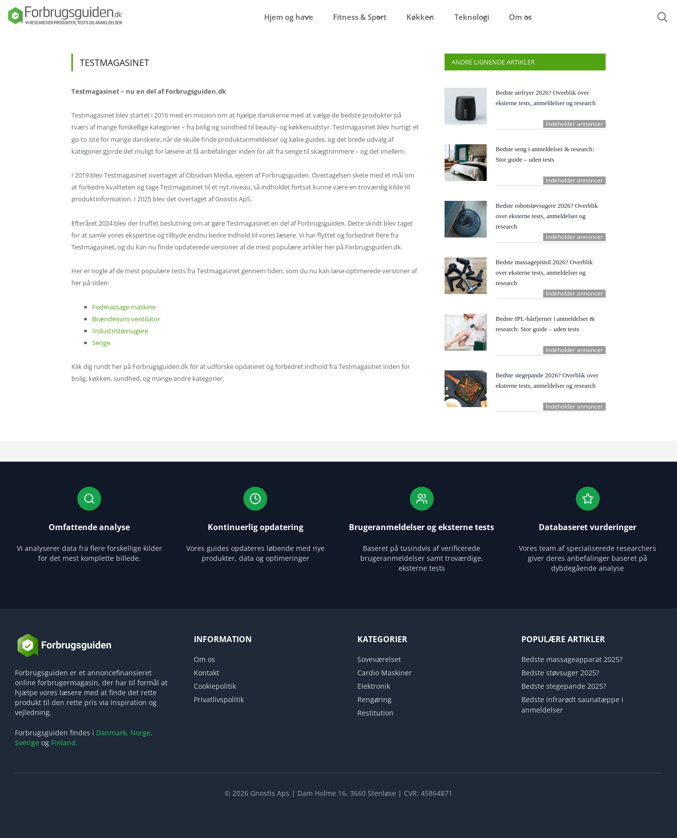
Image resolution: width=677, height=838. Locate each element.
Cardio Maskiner (384, 672)
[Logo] (64, 24)
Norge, (141, 732)
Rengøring (374, 699)
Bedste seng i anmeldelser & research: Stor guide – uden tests (545, 154)
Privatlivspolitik (219, 699)
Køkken (411, 17)
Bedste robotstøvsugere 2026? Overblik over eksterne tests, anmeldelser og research (547, 216)
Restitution (375, 713)
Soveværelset (379, 659)
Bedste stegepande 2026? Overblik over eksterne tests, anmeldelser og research (547, 380)
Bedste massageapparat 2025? (571, 659)
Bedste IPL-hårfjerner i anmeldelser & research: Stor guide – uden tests (545, 324)
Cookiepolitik (215, 686)
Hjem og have (255, 17)
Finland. (64, 742)
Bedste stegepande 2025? (563, 686)
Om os (534, 17)
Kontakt (206, 672)
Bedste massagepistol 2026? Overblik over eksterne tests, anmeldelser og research (544, 272)
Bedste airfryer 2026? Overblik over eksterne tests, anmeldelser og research (546, 98)
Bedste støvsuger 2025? (560, 672)
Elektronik (373, 686)
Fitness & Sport (338, 17)
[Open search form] (662, 17)
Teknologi (473, 17)
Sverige (27, 742)
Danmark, (112, 732)
